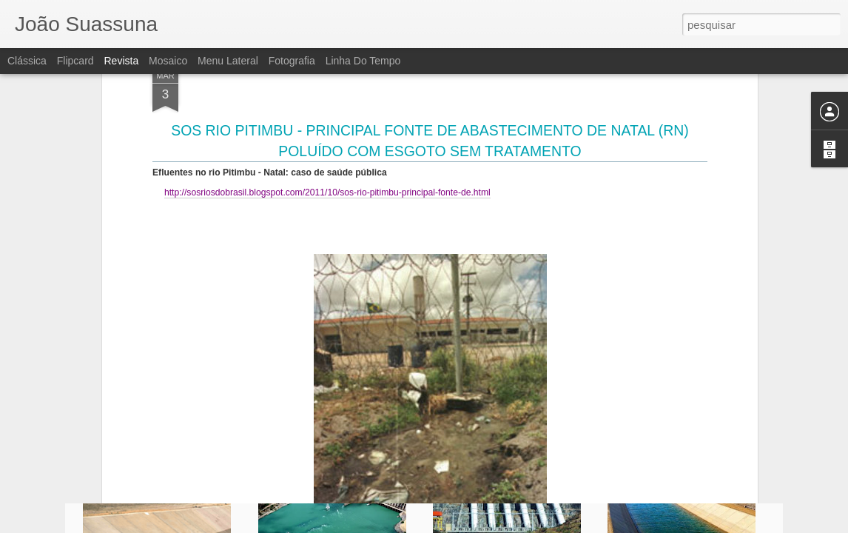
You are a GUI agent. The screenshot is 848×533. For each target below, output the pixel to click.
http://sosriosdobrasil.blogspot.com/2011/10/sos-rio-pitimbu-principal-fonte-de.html (327, 81)
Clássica (27, 61)
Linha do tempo (363, 61)
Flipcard (75, 61)
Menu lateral (228, 61)
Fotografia (292, 61)
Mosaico (168, 61)
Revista (121, 61)
